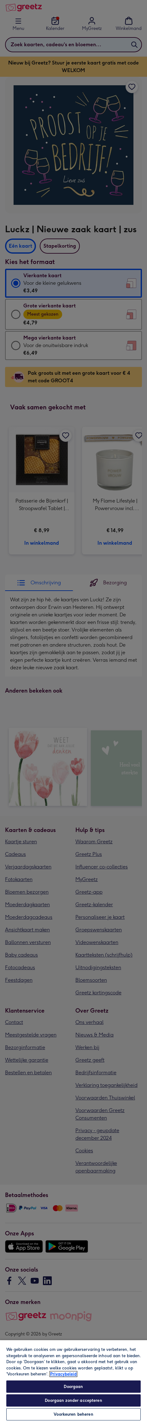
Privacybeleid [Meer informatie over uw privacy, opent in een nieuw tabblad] (63, 1374)
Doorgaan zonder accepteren (73, 1400)
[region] (73, 1381)
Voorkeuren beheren (73, 1414)
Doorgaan (73, 1386)
